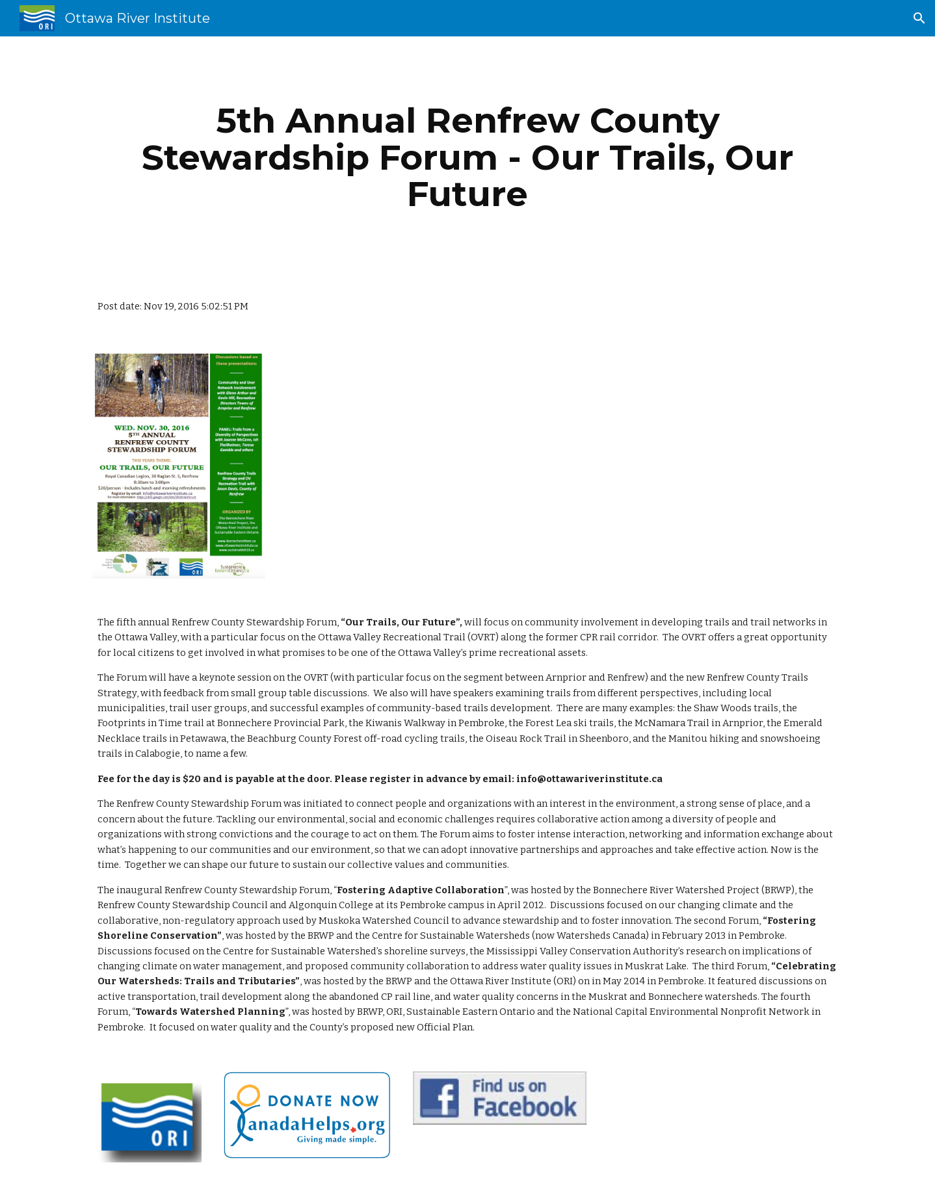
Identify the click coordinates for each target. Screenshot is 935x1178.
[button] (919, 18)
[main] (467, 157)
